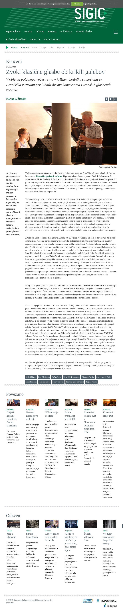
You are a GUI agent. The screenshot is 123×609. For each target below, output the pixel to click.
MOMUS (35, 39)
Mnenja (71, 47)
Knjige (43, 47)
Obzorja (81, 47)
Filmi (51, 47)
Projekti (52, 31)
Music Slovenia (52, 39)
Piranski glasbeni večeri (75, 382)
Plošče (34, 47)
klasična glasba (44, 382)
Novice (28, 31)
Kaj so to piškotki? (90, 4)
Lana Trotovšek (58, 382)
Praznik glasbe (84, 31)
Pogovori (61, 47)
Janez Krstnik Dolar (103, 377)
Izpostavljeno (13, 31)
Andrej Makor (31, 377)
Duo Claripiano (44, 377)
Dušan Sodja (56, 377)
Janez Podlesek (31, 382)
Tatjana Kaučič (91, 382)
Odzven (40, 31)
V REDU (77, 4)
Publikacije (66, 31)
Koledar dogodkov (16, 39)
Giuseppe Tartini (88, 377)
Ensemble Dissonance (71, 377)
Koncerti (25, 47)
